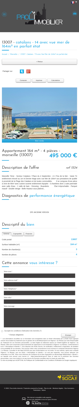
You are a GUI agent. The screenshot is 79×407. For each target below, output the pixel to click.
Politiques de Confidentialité (35, 360)
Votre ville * (8, 297)
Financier (29, 234)
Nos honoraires (69, 388)
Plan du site (47, 388)
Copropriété (17, 234)
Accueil (4, 54)
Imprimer (39, 80)
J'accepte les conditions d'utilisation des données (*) (22, 331)
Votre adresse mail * (11, 280)
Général (6, 234)
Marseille (13, 54)
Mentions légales (58, 388)
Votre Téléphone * (10, 289)
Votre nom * (8, 271)
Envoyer (68, 335)
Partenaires (36, 390)
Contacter (23, 80)
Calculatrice (55, 80)
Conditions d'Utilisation (55, 360)
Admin (44, 390)
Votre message (9, 306)
